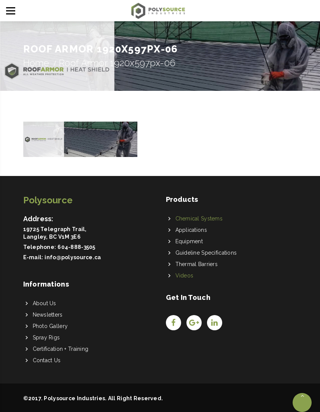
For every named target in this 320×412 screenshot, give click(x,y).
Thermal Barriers (196, 264)
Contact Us (47, 360)
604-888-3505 (76, 247)
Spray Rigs (46, 337)
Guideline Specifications (206, 253)
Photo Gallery (50, 326)
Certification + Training (61, 349)
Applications (191, 230)
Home (36, 62)
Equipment (189, 241)
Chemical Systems (199, 219)
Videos (184, 276)
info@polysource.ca (73, 257)
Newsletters (48, 315)
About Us (44, 303)
